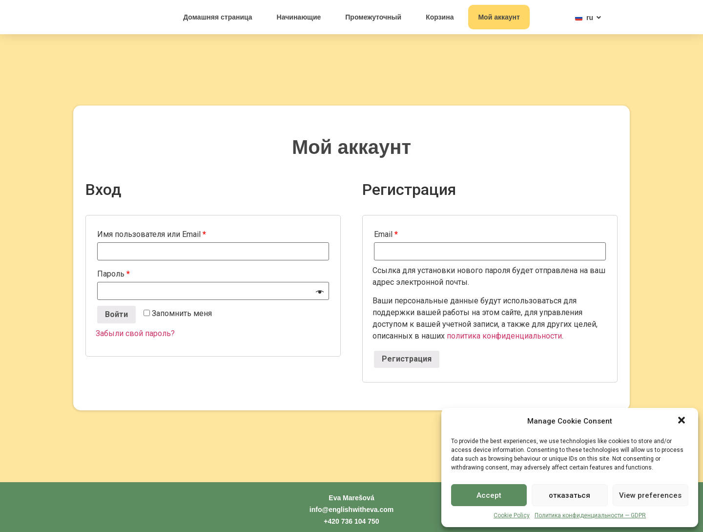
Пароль (113, 273)
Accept (488, 495)
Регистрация (407, 358)
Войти (116, 314)
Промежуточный (373, 17)
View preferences (650, 495)
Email (386, 234)
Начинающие (299, 17)
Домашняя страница (217, 17)
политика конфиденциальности (504, 335)
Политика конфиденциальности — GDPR (590, 515)
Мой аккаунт (498, 17)
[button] (682, 416)
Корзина (440, 17)
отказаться (569, 495)
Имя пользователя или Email (151, 234)
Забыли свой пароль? (135, 333)
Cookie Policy (512, 515)
